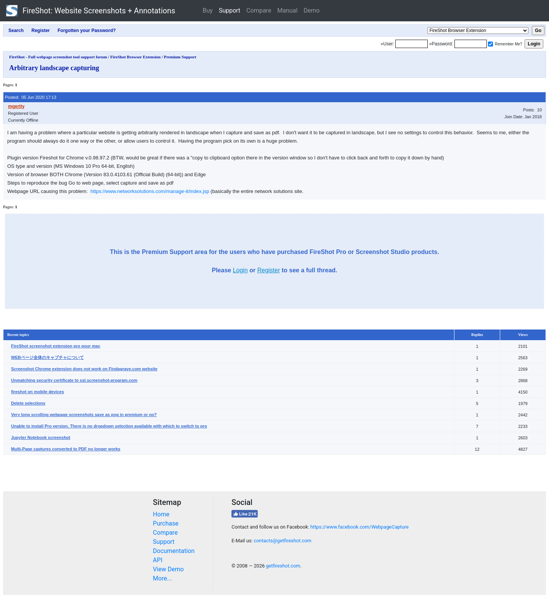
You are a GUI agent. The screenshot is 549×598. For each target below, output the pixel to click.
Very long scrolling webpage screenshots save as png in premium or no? (84, 414)
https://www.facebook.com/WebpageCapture (359, 527)
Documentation (173, 551)
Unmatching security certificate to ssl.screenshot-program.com (74, 380)
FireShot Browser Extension (135, 57)
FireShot (90, 10)
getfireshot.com (283, 566)
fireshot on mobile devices (37, 391)
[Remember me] (490, 44)
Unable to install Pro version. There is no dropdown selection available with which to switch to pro (109, 426)
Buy (208, 10)
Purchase (165, 523)
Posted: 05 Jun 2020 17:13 (30, 97)
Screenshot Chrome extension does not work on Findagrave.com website (84, 369)
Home (161, 514)
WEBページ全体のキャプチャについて (47, 357)
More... (162, 578)
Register (268, 270)
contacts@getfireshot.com (282, 540)
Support (229, 10)
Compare (258, 10)
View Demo (168, 569)
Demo (311, 10)
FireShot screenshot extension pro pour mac (55, 346)
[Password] (470, 44)
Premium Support (180, 57)
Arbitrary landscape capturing (54, 68)
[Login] (411, 44)
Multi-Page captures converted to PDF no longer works (65, 449)
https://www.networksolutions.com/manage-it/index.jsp (149, 191)
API (157, 560)
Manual (287, 10)
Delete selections (28, 403)
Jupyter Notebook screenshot (40, 437)
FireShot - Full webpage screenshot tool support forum (58, 57)
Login (240, 270)
